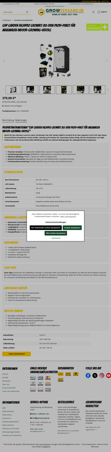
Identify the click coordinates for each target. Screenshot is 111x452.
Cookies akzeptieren (72, 228)
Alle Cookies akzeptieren (56, 233)
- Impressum (55, 238)
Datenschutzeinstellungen (56, 222)
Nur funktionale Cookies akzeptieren (45, 228)
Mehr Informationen (68, 216)
